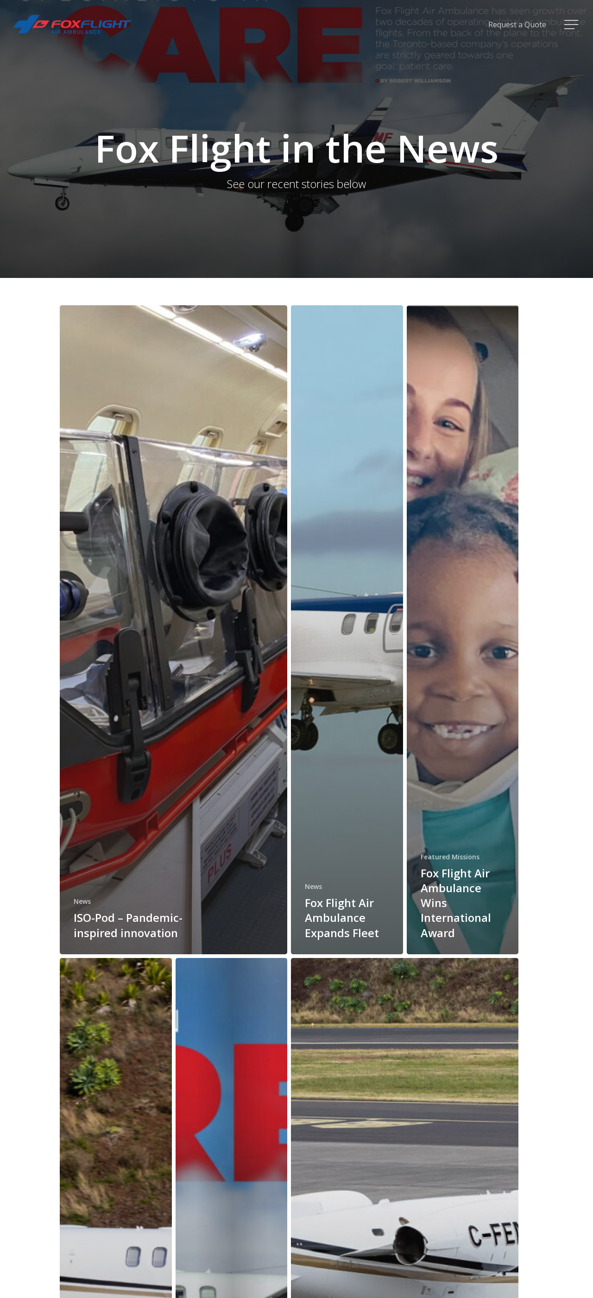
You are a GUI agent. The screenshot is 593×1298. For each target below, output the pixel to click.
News (82, 901)
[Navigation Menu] (572, 24)
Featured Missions (450, 856)
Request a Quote (517, 24)
